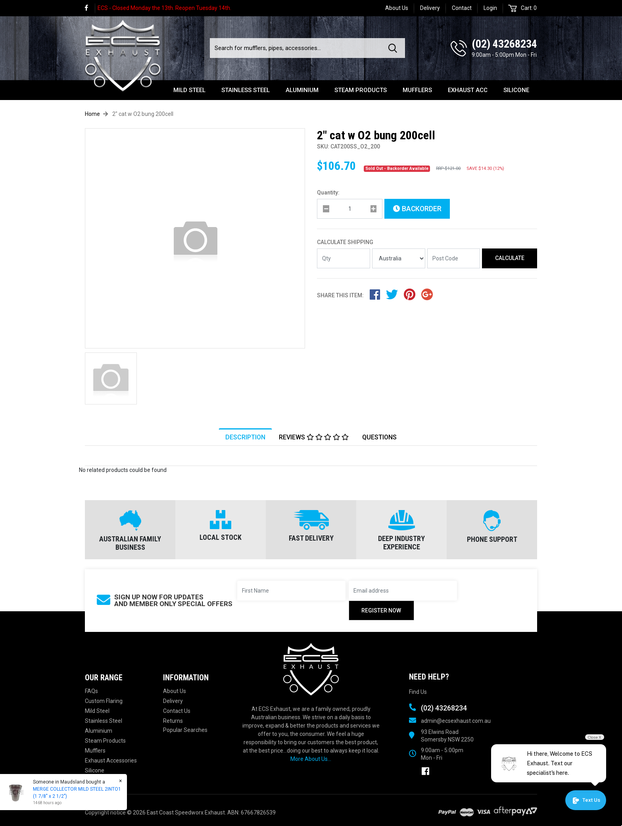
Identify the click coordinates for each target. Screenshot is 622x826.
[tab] (245, 437)
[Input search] (297, 48)
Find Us (418, 692)
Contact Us (176, 711)
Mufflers (417, 90)
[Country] (398, 258)
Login (490, 8)
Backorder (417, 209)
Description (245, 437)
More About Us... (310, 759)
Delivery (430, 8)
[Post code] (453, 258)
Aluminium (302, 90)
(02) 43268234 (504, 43)
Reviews (314, 437)
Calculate (509, 258)
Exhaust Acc (468, 90)
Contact (462, 8)
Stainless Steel (245, 90)
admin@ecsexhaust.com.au (456, 721)
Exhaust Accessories (111, 760)
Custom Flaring (104, 701)
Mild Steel (189, 90)
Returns (173, 721)
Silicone (516, 90)
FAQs (91, 691)
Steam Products (360, 90)
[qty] (349, 209)
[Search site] (394, 48)
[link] (90, 8)
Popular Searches (185, 730)
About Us (396, 8)
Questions (379, 437)
